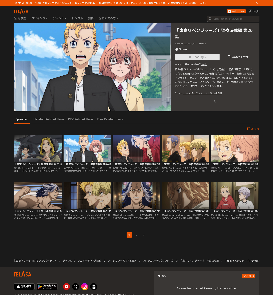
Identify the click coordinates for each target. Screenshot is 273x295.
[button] (236, 11)
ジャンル (67, 260)
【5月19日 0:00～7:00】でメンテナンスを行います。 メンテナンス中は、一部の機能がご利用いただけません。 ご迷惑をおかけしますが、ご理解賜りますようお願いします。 (110, 3)
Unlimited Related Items (48, 119)
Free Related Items (110, 119)
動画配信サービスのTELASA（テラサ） (35, 260)
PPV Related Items (80, 119)
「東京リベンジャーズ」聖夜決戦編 (202, 93)
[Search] (233, 19)
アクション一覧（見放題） (122, 260)
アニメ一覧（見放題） (90, 260)
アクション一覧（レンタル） (158, 260)
